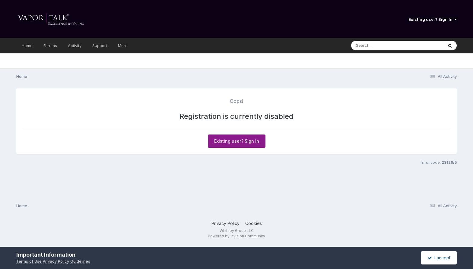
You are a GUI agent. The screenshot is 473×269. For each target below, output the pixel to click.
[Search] (381, 45)
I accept (439, 257)
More (123, 45)
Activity (74, 45)
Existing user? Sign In (432, 19)
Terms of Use (29, 261)
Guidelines (80, 261)
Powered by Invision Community (236, 236)
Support (99, 45)
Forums (50, 45)
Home (27, 45)
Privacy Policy (225, 223)
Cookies (253, 223)
